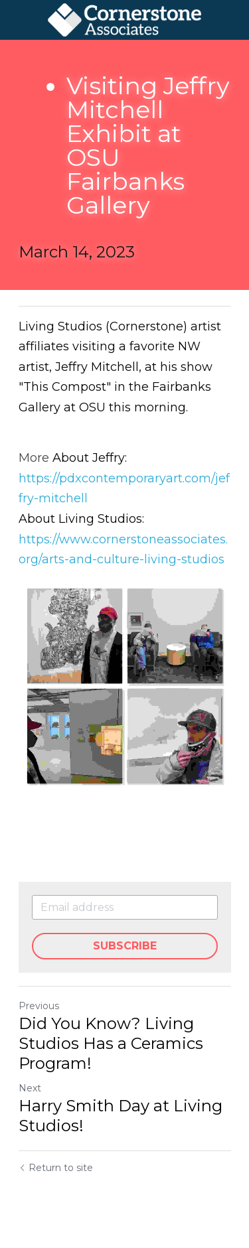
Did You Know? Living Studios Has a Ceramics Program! (111, 1043)
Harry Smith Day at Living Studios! (120, 1115)
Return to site (56, 1168)
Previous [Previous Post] (39, 1006)
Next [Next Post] (30, 1088)
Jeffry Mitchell (97, 367)
